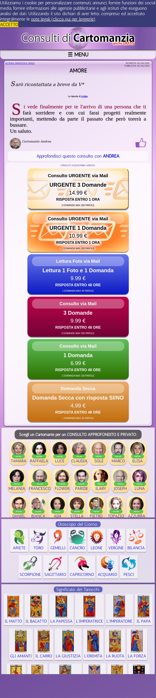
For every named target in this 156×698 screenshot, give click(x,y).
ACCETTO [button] (9, 24)
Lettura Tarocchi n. (20, 63)
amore (78, 70)
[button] (78, 188)
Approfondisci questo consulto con (77, 156)
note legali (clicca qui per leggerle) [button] (63, 19)
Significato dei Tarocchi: (78, 589)
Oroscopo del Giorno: (78, 524)
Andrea (84, 96)
